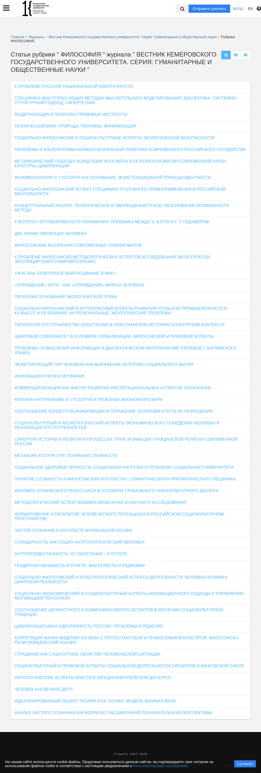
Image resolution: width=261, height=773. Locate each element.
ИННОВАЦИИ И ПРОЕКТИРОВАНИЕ (50, 376)
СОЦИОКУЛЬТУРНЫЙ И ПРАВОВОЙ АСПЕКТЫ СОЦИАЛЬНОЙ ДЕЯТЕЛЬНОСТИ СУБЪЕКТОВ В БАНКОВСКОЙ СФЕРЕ (129, 666)
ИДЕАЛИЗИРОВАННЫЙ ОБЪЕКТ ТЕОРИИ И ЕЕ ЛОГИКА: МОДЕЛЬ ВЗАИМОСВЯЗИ (95, 701)
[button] (6, 8)
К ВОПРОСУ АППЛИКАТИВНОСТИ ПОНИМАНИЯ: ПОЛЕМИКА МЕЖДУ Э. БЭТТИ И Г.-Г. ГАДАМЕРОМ (112, 222)
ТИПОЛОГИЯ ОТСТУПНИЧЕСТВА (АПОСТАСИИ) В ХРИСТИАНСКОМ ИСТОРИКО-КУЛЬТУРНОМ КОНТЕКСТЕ (120, 325)
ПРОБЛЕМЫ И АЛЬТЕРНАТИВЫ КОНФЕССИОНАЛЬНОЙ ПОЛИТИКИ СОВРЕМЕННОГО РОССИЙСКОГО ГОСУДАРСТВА (130, 149)
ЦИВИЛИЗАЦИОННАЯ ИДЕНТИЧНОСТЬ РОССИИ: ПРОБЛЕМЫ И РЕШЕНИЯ (89, 626)
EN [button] (250, 9)
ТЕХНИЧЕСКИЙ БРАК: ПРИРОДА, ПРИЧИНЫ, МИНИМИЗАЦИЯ (75, 126)
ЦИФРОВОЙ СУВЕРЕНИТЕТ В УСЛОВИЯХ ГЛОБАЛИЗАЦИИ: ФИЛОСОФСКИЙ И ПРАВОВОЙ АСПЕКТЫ (114, 336)
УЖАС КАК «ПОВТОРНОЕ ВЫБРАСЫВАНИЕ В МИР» (65, 273)
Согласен (245, 764)
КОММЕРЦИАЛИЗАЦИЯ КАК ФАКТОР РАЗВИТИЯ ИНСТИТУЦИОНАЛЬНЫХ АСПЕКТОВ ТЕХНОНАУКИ (113, 388)
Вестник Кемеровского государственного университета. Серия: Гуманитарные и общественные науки (133, 37)
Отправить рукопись (209, 9)
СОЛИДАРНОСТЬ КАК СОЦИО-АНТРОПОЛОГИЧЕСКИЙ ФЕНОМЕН (80, 542)
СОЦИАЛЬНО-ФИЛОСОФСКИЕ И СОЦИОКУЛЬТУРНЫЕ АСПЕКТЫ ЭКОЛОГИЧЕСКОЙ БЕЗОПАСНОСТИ (114, 138)
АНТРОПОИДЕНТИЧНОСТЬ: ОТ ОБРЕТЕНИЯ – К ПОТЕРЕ (71, 554)
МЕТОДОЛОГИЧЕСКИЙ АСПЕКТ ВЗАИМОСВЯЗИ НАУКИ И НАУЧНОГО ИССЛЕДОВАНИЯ (100, 502)
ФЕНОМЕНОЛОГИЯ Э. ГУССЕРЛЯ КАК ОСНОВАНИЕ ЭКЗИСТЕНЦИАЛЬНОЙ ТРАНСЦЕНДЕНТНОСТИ (113, 177)
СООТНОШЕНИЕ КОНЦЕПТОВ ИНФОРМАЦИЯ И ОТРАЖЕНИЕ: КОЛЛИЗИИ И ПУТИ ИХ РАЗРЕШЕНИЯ (114, 411)
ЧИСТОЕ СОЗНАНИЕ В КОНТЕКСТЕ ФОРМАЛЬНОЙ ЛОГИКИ (73, 530)
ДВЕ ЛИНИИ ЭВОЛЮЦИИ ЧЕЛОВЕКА (51, 233)
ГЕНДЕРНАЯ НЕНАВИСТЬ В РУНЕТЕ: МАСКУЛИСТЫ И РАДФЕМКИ (80, 565)
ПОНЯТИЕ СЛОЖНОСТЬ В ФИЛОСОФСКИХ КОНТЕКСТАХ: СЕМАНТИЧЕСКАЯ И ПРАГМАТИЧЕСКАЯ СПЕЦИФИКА (125, 479)
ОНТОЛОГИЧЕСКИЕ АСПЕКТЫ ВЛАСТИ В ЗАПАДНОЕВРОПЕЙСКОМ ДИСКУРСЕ (93, 677)
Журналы (36, 37)
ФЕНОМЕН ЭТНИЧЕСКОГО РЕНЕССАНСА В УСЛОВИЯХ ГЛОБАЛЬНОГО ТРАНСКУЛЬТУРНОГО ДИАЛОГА (116, 491)
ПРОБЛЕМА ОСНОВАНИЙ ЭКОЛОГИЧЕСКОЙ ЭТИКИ (66, 297)
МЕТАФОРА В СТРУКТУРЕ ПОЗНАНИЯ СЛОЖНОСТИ (66, 455)
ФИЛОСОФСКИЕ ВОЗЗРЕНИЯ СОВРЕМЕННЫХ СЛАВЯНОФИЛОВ (78, 245)
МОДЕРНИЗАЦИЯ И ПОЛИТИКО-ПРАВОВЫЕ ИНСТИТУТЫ (71, 114)
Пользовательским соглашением (160, 766)
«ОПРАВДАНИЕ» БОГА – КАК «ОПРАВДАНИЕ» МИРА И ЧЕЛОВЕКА (79, 285)
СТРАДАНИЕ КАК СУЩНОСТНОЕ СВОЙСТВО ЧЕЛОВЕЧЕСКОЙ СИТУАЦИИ (87, 654)
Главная (17, 37)
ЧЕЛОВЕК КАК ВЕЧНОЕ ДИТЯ (44, 689)
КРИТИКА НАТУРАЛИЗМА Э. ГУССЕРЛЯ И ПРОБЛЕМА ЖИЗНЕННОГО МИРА (89, 399)
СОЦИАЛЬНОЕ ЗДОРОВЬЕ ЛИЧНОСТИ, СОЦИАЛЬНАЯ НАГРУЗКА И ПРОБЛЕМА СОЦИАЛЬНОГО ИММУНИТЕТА (124, 467)
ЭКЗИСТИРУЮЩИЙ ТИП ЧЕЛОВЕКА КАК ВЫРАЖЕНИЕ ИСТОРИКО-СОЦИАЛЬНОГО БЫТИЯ (104, 364)
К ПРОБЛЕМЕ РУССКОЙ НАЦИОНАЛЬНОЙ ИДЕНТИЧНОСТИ (74, 86)
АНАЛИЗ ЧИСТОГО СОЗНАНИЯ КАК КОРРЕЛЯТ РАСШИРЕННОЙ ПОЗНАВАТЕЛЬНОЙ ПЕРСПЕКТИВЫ (113, 713)
